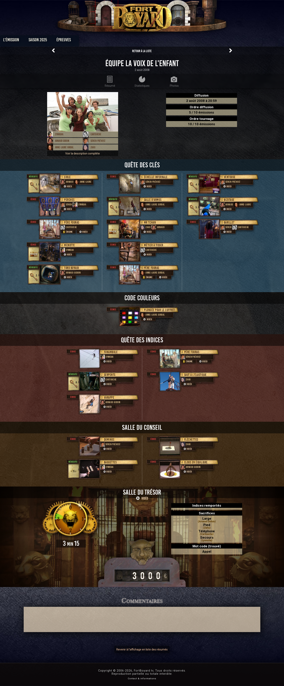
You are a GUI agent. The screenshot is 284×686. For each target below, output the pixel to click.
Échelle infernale (156, 177)
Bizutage (229, 200)
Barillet (229, 222)
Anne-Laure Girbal (64, 147)
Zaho (93, 147)
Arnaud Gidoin (62, 140)
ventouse (229, 177)
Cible (67, 177)
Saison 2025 (80, 40)
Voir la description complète (82, 153)
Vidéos (148, 40)
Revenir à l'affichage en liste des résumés (142, 649)
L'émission (54, 40)
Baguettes (110, 462)
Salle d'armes (153, 200)
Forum (191, 40)
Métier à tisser (153, 245)
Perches (69, 200)
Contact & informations (142, 678)
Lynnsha (59, 134)
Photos (128, 40)
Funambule (111, 352)
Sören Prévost (98, 140)
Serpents (109, 375)
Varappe (109, 397)
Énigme (67, 231)
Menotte (69, 245)
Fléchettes (191, 439)
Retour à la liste (142, 51)
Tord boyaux (71, 268)
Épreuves (106, 40)
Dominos (109, 439)
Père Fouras (71, 222)
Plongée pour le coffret (159, 310)
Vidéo (67, 186)
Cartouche (96, 134)
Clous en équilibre (196, 462)
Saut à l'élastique (195, 375)
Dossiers (169, 40)
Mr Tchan (150, 222)
